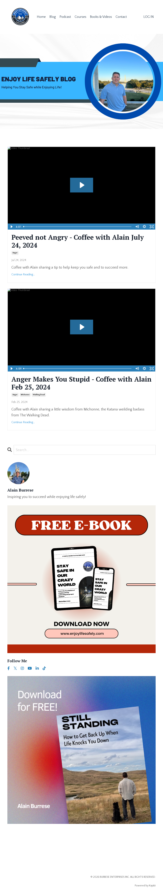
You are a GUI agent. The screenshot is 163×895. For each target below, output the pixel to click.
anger (15, 253)
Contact (121, 17)
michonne (25, 395)
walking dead (39, 395)
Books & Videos (101, 17)
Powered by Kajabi (145, 885)
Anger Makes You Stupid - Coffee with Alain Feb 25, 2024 (81, 383)
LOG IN (148, 17)
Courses (80, 17)
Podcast (65, 17)
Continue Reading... (23, 274)
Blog (52, 17)
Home (41, 17)
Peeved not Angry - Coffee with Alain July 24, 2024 (77, 241)
